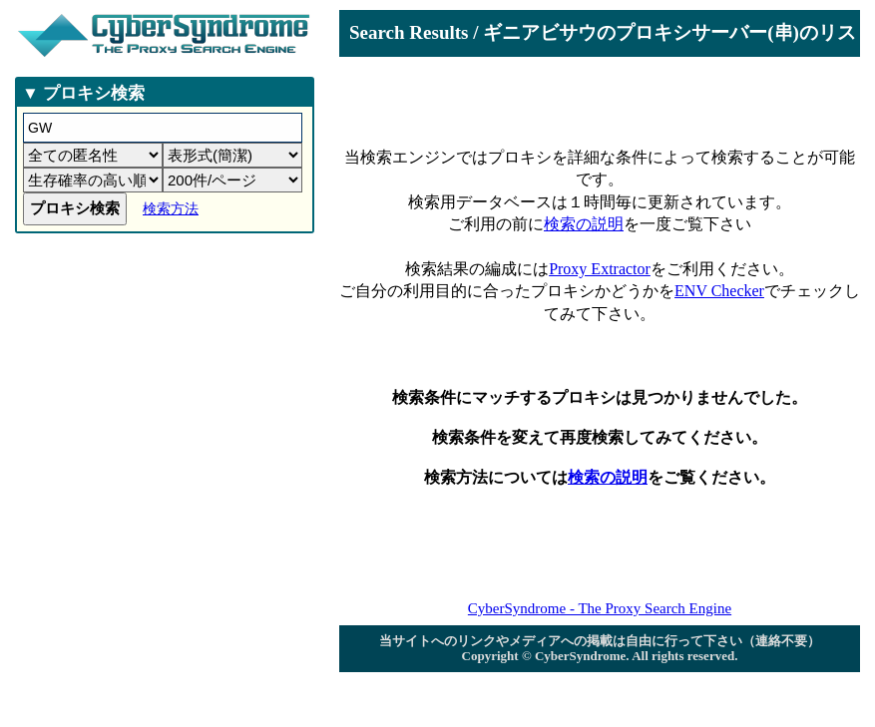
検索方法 (171, 208)
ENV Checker (719, 290)
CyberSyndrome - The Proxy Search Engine (599, 608)
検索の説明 (584, 223)
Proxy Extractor (600, 268)
